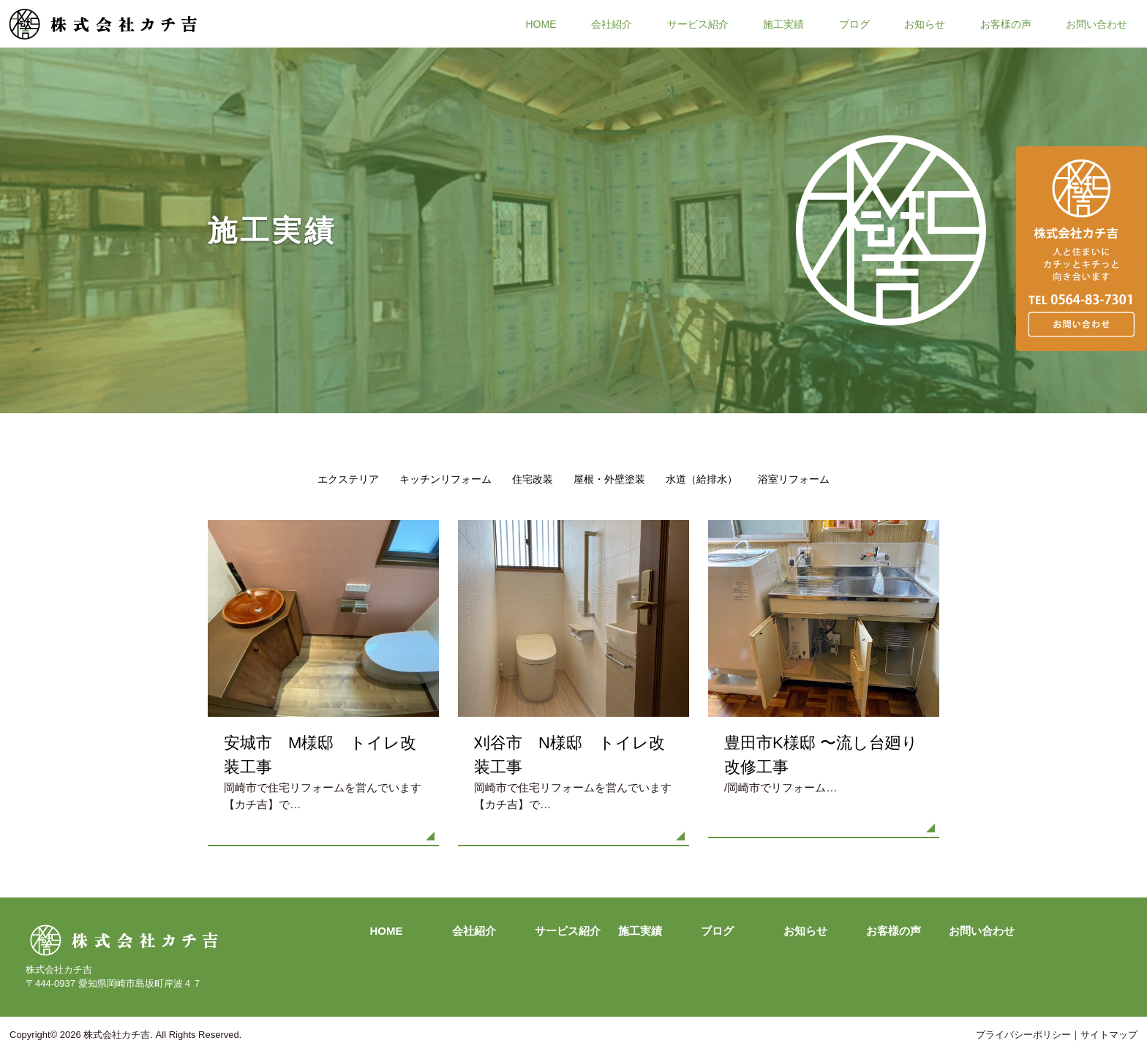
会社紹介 (611, 23)
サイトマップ (1108, 1034)
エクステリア (348, 479)
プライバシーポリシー (1023, 1034)
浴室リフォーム (794, 479)
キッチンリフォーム (445, 479)
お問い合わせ (1096, 23)
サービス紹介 (698, 23)
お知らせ (924, 23)
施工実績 (783, 23)
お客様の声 (1005, 23)
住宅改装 (532, 479)
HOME (541, 23)
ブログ (854, 23)
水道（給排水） (701, 479)
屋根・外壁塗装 (609, 479)
